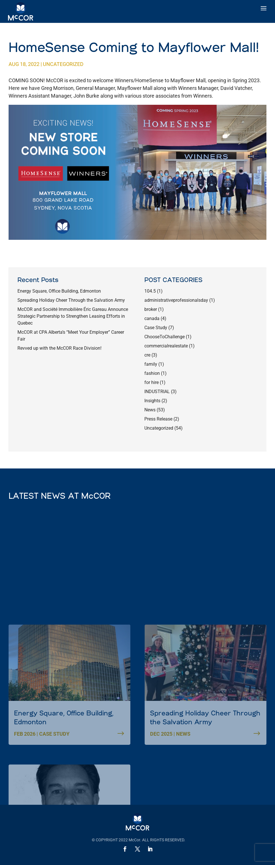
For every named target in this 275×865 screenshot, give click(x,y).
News (150, 410)
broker (150, 309)
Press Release (158, 419)
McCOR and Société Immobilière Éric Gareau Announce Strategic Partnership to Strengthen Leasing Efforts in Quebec (72, 316)
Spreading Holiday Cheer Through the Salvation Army (71, 300)
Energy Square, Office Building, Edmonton (59, 291)
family (150, 364)
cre (147, 355)
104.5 (150, 291)
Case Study (155, 327)
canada (152, 318)
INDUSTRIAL (157, 391)
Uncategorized (63, 64)
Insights (152, 400)
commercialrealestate (166, 346)
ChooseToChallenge (164, 336)
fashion (152, 373)
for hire (151, 382)
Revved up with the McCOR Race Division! (59, 348)
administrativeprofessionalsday (176, 300)
